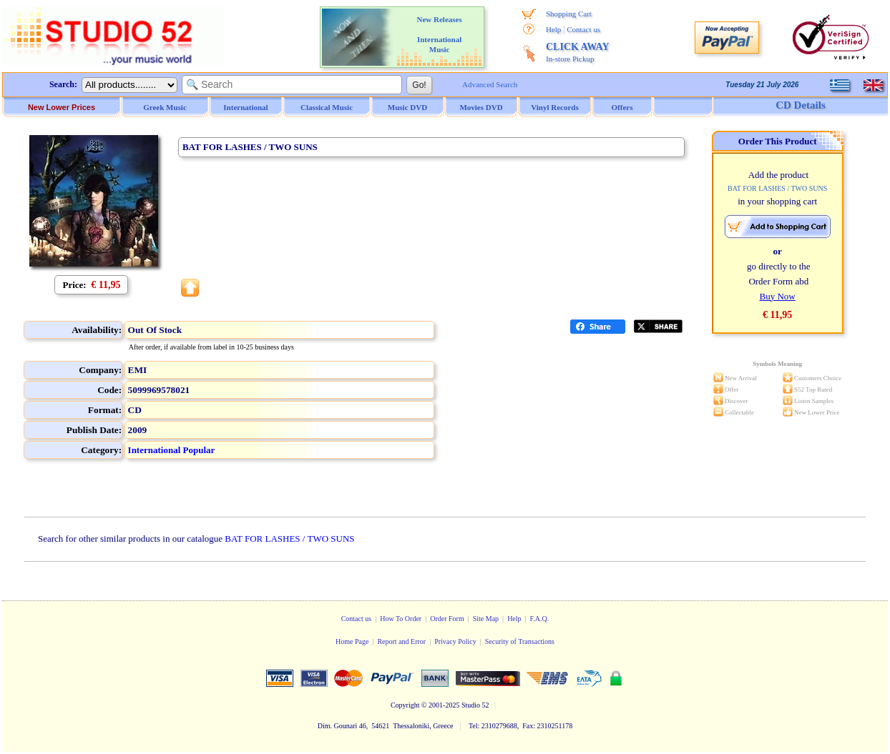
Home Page (352, 641)
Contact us (583, 29)
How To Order (400, 618)
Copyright (405, 705)
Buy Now (778, 296)
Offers (622, 107)
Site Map (486, 618)
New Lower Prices (61, 107)
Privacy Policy (455, 641)
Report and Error (401, 641)
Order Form (447, 618)
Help (553, 29)
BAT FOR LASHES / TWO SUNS (289, 538)
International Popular (171, 450)
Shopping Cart (569, 13)
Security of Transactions (519, 641)
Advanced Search (489, 84)
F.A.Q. (539, 618)
